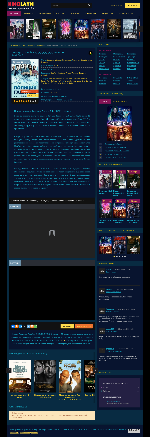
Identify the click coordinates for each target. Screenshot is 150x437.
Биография (131, 54)
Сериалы (76, 60)
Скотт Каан (68, 79)
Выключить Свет (83, 326)
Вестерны (131, 60)
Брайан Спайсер (58, 73)
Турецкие (74, 13)
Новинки (45, 62)
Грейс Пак (45, 81)
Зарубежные (86, 60)
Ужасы (102, 66)
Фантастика (104, 69)
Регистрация (116, 5)
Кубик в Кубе (132, 84)
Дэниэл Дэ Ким (80, 79)
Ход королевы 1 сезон (113, 292)
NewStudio (117, 78)
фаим (108, 269)
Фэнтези (116, 60)
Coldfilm (102, 84)
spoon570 (110, 329)
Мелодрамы (118, 54)
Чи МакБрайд (70, 81)
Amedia (130, 81)
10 (35, 101)
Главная (14, 13)
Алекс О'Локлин (55, 79)
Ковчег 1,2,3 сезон (112, 311)
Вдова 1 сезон (111, 272)
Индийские (107, 13)
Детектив (117, 66)
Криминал (66, 60)
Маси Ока (81, 81)
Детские (116, 63)
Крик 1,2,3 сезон (111, 331)
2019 (55, 66)
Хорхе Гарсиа (51, 83)
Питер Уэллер (72, 73)
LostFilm (53, 92)
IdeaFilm (116, 84)
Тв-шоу (102, 63)
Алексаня (110, 309)
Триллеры (131, 57)
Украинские (90, 13)
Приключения (119, 57)
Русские (60, 13)
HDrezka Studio (133, 78)
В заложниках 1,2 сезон (114, 351)
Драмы (58, 60)
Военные (117, 69)
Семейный (131, 69)
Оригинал (103, 78)
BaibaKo (116, 81)
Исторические (133, 63)
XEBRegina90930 (113, 401)
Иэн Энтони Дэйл (65, 83)
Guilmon (109, 289)
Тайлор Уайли (57, 81)
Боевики (50, 60)
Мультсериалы (126, 13)
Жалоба (67, 326)
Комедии (103, 57)
